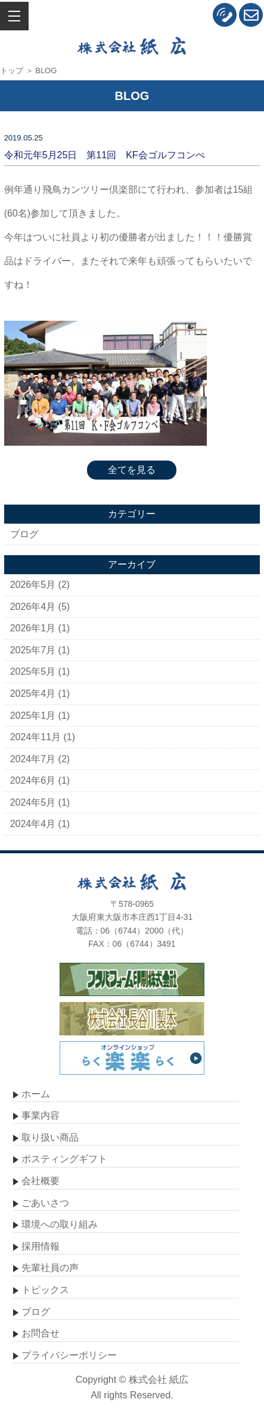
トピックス (45, 1290)
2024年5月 (33, 802)
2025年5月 (33, 671)
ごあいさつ (45, 1203)
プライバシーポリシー (69, 1355)
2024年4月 (33, 824)
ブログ (24, 534)
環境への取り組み (59, 1224)
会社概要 (40, 1181)
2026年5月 (33, 585)
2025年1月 (33, 715)
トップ (11, 70)
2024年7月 (33, 759)
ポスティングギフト (64, 1159)
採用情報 (40, 1246)
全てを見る (132, 470)
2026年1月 (33, 628)
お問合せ (40, 1333)
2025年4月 (33, 693)
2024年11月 (35, 737)
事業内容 (40, 1115)
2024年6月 (33, 780)
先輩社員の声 (50, 1268)
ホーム (35, 1094)
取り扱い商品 (50, 1137)
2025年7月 (33, 650)
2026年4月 (33, 607)
